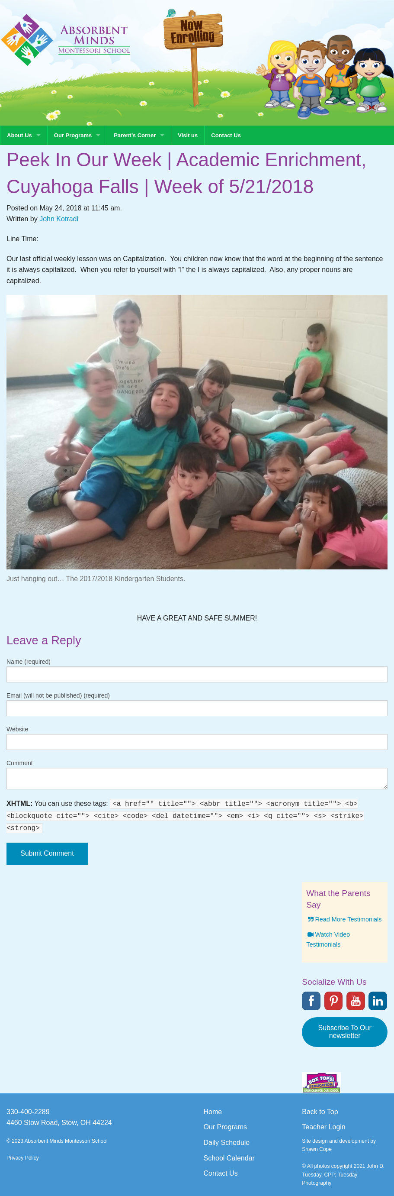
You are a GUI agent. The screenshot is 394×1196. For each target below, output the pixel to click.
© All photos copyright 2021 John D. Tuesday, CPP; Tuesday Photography (343, 1174)
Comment (19, 763)
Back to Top (320, 1111)
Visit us (188, 135)
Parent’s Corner (135, 135)
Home (213, 1111)
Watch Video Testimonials (328, 939)
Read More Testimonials (343, 919)
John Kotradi (58, 219)
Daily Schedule (227, 1142)
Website (17, 729)
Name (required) (28, 661)
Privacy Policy (22, 1158)
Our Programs (73, 135)
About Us (19, 135)
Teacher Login (324, 1127)
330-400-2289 (28, 1111)
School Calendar (229, 1158)
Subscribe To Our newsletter (344, 1031)
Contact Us (226, 135)
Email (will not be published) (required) (58, 695)
